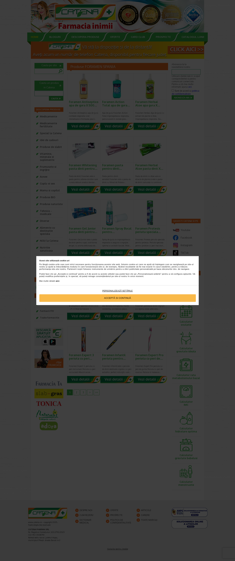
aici (57, 281)
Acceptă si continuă (117, 298)
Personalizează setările (117, 291)
